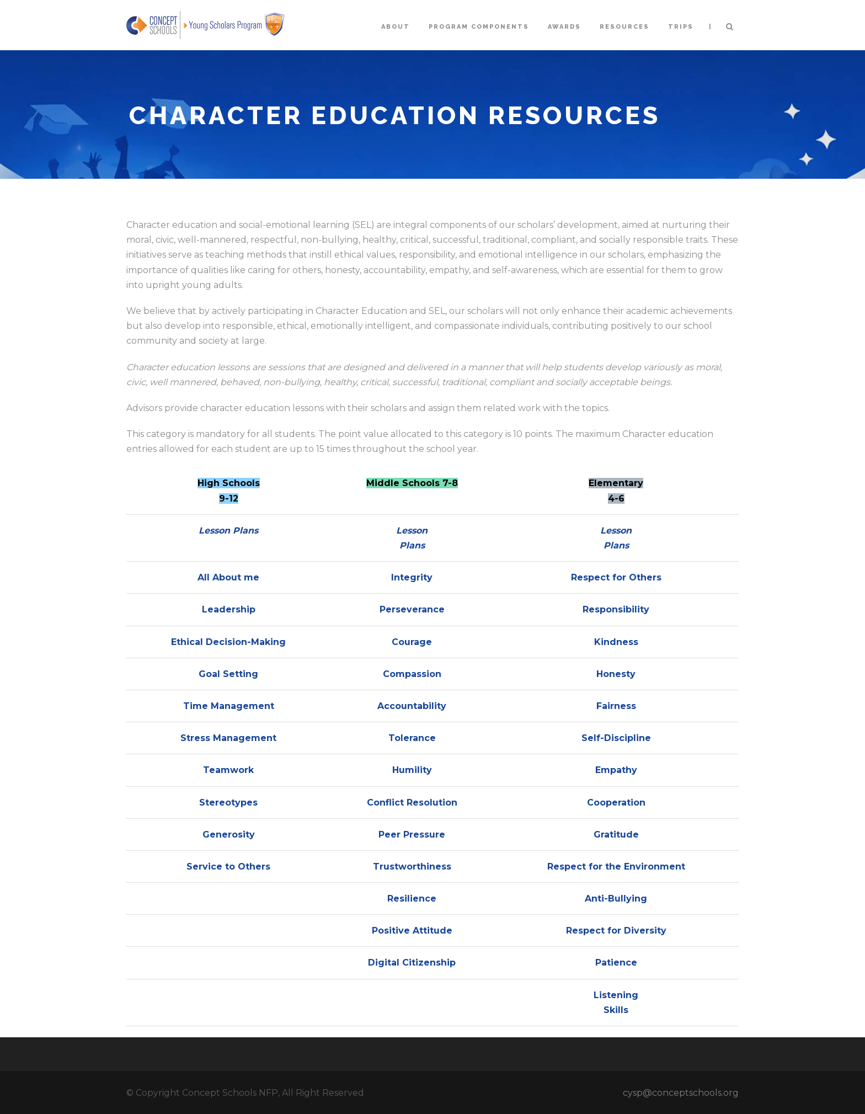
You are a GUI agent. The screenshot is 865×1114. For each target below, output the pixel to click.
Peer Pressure (411, 834)
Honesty (616, 674)
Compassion (412, 674)
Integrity (411, 577)
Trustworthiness (412, 866)
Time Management (228, 706)
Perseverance (412, 609)
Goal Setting (228, 674)
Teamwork (228, 770)
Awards (564, 26)
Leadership (228, 609)
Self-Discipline (616, 738)
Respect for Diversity (616, 930)
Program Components (479, 26)
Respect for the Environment (616, 866)
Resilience (411, 898)
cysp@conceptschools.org (681, 1093)
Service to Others (228, 866)
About (395, 26)
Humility (412, 770)
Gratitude (616, 834)
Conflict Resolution (412, 802)
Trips (680, 26)
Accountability (411, 706)
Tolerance (412, 738)
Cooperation (616, 802)
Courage (412, 642)
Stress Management (228, 738)
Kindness (616, 642)
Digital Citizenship (412, 962)
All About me (228, 577)
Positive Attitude (412, 930)
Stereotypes (228, 802)
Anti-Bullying (616, 898)
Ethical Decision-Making (228, 642)
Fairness (616, 706)
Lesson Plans (228, 530)
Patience (616, 962)
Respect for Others (616, 577)
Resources (624, 26)
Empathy (616, 770)
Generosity (228, 834)
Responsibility (616, 609)
